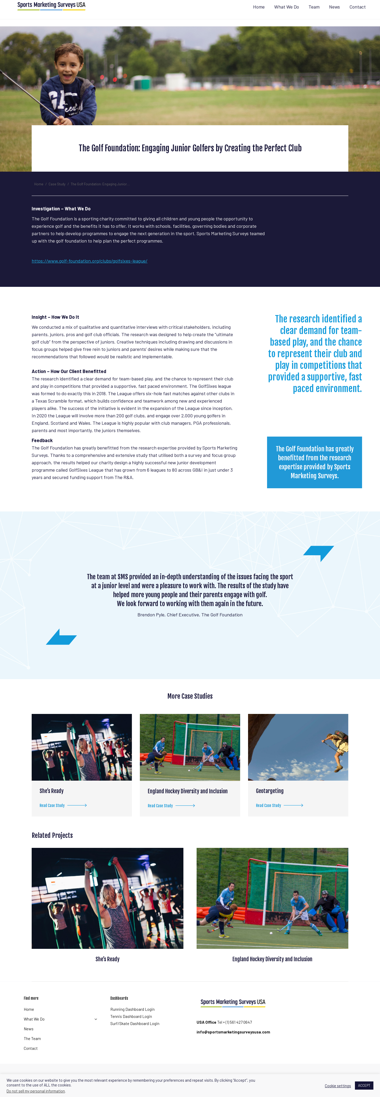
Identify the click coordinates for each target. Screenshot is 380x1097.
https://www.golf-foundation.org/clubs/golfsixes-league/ (90, 270)
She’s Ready (52, 800)
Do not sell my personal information (36, 1091)
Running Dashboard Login (132, 1018)
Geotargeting (270, 800)
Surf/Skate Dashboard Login (134, 1033)
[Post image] (82, 756)
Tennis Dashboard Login (131, 1025)
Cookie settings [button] (338, 1085)
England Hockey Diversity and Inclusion (188, 801)
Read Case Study (65, 816)
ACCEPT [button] (364, 1085)
